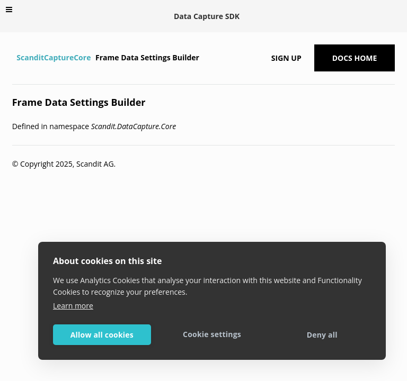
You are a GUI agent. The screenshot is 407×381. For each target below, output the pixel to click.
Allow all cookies (102, 335)
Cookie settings (212, 334)
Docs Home (354, 58)
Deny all (322, 335)
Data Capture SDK (207, 16)
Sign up (286, 58)
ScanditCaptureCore (53, 57)
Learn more (73, 306)
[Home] (13, 57)
